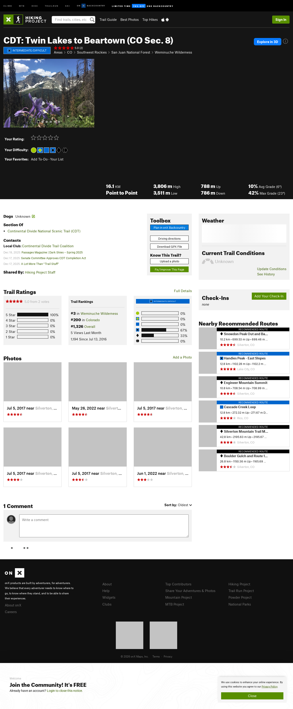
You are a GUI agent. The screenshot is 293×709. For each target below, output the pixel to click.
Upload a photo (169, 261)
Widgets (108, 597)
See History (266, 274)
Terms (156, 656)
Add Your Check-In (269, 296)
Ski (67, 5)
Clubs (106, 604)
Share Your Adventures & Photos (190, 591)
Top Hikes (150, 19)
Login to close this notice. (65, 691)
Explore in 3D (267, 42)
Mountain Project (178, 597)
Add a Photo (182, 357)
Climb (7, 5)
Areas (58, 52)
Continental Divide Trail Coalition (48, 246)
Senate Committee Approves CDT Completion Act (53, 258)
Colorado (93, 320)
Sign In (280, 19)
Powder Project (240, 597)
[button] (8, 93)
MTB (22, 5)
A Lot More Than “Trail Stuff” (40, 264)
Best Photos (129, 19)
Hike (35, 5)
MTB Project (174, 604)
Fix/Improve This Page (169, 269)
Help (106, 591)
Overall (89, 326)
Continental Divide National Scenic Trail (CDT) (44, 231)
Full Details (183, 291)
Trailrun (51, 5)
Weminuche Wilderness (173, 52)
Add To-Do (39, 159)
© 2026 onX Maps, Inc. (135, 656)
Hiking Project (239, 584)
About (107, 584)
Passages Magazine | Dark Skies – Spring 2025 (52, 252)
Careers (11, 612)
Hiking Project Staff (40, 272)
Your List (56, 159)
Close (252, 696)
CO (69, 52)
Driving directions (169, 238)
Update (271, 269)
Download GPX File (169, 246)
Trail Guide (108, 19)
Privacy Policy (269, 686)
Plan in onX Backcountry (169, 227)
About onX (13, 605)
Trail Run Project (241, 591)
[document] (252, 689)
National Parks (239, 604)
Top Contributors (178, 584)
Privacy (168, 656)
